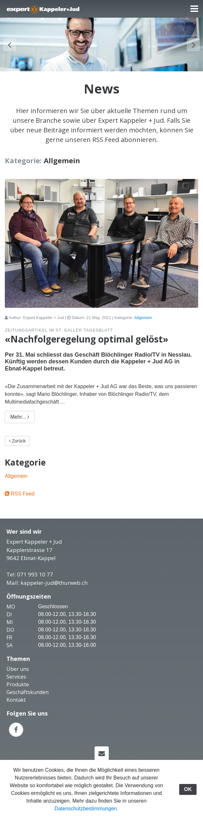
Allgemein (143, 327)
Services (16, 686)
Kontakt (16, 709)
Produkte (17, 694)
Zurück (17, 450)
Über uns (17, 678)
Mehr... (19, 426)
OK (188, 789)
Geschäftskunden (27, 701)
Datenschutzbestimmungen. (86, 808)
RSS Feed (22, 503)
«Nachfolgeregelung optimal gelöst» (86, 349)
